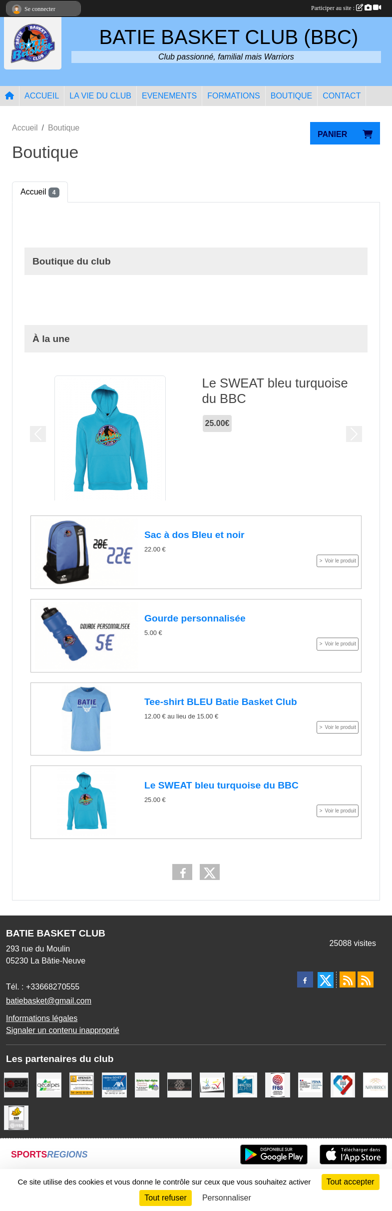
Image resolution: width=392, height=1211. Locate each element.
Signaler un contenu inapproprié (62, 1030)
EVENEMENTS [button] (169, 96)
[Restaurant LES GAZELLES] (179, 1084)
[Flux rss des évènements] (366, 980)
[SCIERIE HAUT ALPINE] (147, 1084)
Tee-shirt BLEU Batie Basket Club (220, 701)
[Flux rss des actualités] (348, 980)
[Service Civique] (343, 1084)
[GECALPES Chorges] (48, 1084)
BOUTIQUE (292, 96)
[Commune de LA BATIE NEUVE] (212, 1084)
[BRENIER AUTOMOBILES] (81, 1084)
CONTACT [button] (342, 96)
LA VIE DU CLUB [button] (100, 96)
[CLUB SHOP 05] (16, 1084)
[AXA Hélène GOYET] (114, 1084)
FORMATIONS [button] (233, 96)
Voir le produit (340, 561)
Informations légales (41, 1018)
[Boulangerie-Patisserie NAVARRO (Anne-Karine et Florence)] (375, 1084)
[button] (38, 434)
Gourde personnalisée (195, 618)
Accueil (39, 193)
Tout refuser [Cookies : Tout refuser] (165, 1198)
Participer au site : (346, 8)
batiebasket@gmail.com (48, 1000)
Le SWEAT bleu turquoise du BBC (221, 785)
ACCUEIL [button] (41, 96)
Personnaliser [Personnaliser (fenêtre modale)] (226, 1198)
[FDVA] (310, 1084)
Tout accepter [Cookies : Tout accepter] (351, 1182)
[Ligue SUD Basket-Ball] (16, 1116)
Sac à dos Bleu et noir (194, 535)
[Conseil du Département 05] (245, 1084)
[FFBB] (277, 1084)
